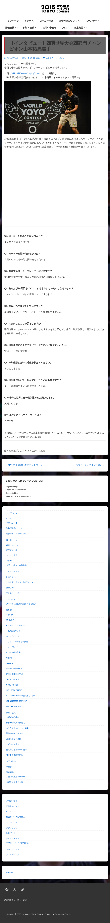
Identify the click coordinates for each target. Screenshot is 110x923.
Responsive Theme (63, 914)
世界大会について (70, 21)
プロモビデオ (11, 523)
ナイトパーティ (12, 571)
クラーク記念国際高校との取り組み (21, 604)
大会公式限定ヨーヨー (15, 776)
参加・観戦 (30, 27)
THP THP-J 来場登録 (14, 755)
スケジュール (11, 550)
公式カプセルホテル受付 (16, 749)
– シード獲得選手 (13, 652)
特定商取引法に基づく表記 (15, 900)
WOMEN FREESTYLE (14, 668)
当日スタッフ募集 (13, 739)
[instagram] (22, 889)
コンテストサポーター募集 (17, 728)
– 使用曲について (13, 631)
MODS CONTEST (12, 685)
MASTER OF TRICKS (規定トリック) (20, 695)
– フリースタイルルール (16, 625)
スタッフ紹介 (11, 555)
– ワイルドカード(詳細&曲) (17, 641)
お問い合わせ (49, 27)
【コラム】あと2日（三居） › (88, 465)
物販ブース (10, 587)
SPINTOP (9, 663)
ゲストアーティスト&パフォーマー (20, 582)
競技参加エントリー (14, 733)
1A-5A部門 (10, 620)
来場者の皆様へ (12, 717)
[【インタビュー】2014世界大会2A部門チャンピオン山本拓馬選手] (35, 58)
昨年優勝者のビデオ (14, 528)
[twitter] (14, 889)
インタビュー (61, 58)
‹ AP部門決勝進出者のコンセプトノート (26, 465)
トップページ (12, 20)
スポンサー (93, 21)
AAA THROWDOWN (13, 706)
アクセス (10, 560)
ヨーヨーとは (46, 20)
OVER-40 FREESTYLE (14, 674)
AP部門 (9, 658)
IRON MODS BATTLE (14, 690)
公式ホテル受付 (12, 744)
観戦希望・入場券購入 (15, 722)
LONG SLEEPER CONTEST (16, 701)
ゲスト (9, 811)
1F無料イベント (12, 577)
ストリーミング (12, 854)
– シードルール (12, 647)
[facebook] (7, 889)
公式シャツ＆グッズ (14, 782)
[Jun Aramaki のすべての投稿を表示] (11, 58)
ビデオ (29, 21)
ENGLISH (9, 872)
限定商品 (80, 27)
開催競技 (11, 27)
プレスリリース (12, 593)
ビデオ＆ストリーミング (16, 533)
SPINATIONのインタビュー (25, 73)
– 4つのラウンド (12, 636)
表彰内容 (10, 614)
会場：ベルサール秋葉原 (16, 565)
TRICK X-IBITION (12, 679)
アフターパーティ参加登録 (17, 843)
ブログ (65, 27)
